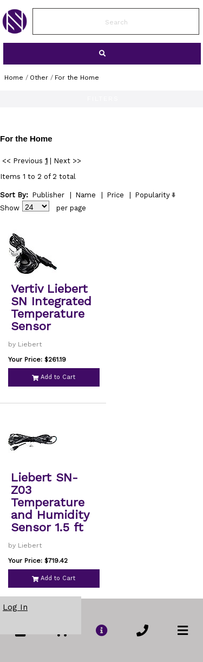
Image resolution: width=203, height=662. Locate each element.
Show (9, 208)
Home (13, 77)
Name (85, 195)
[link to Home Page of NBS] (14, 30)
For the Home (77, 77)
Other (39, 77)
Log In (15, 607)
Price (115, 195)
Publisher (48, 195)
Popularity (152, 195)
